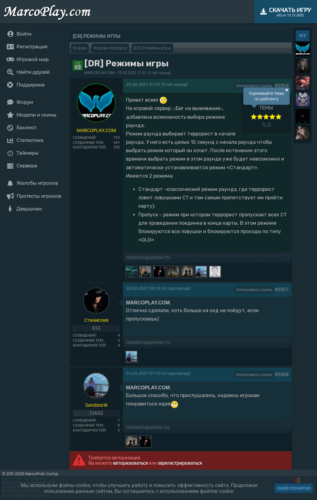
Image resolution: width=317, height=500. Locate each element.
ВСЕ (302, 35)
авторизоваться (130, 463)
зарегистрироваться (180, 463)
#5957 (282, 289)
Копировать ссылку (254, 85)
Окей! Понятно (294, 488)
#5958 (282, 374)
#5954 (282, 85)
